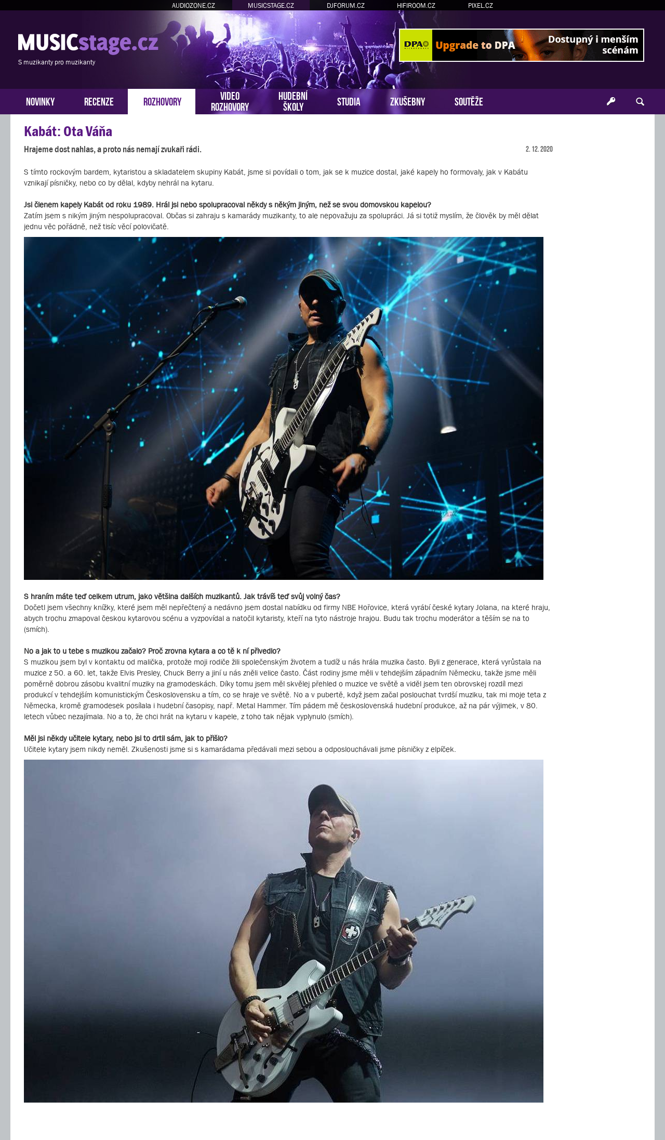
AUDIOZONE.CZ (193, 5)
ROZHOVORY (162, 100)
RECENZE (99, 100)
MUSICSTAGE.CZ (271, 5)
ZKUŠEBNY (407, 100)
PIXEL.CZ (480, 5)
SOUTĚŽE (469, 100)
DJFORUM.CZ (346, 5)
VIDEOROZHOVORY (230, 100)
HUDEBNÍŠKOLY (293, 100)
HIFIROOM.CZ (416, 5)
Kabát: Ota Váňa (68, 131)
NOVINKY (40, 100)
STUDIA (349, 100)
